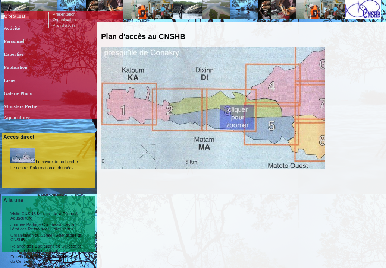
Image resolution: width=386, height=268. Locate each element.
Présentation (64, 14)
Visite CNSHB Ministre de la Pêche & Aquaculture (44, 215)
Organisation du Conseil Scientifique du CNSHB (46, 237)
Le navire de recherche (44, 156)
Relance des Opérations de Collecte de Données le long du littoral (46, 248)
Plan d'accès (64, 25)
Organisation (64, 19)
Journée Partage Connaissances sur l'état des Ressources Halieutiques (43, 226)
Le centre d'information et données (41, 168)
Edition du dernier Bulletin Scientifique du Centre (44, 259)
